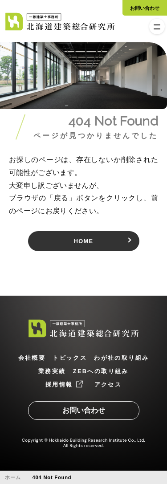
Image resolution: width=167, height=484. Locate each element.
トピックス (70, 357)
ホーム (12, 477)
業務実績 (52, 371)
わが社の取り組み (121, 357)
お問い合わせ (144, 8)
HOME (84, 241)
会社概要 (32, 357)
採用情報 (59, 384)
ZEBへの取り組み (101, 371)
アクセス (108, 384)
